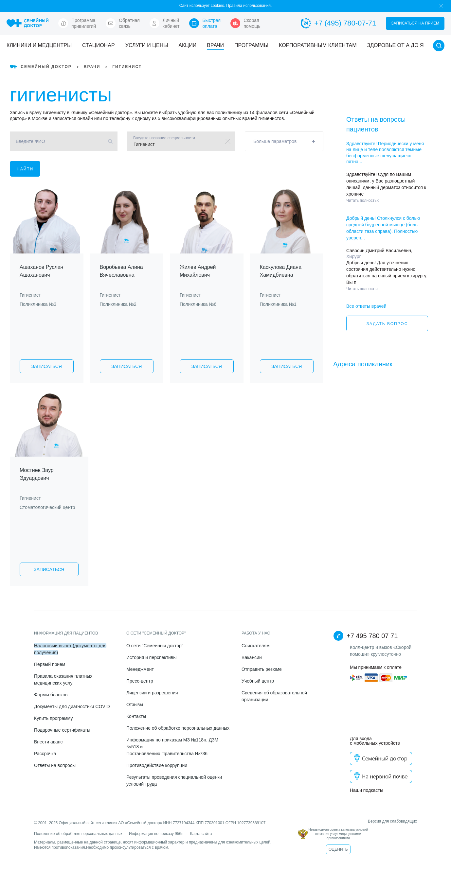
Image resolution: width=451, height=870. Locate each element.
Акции (187, 45)
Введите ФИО (30, 141)
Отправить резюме (262, 669)
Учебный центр (258, 681)
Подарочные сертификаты (62, 730)
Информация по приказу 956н (156, 833)
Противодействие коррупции (156, 765)
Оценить (338, 849)
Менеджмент (140, 669)
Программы (251, 45)
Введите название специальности (164, 138)
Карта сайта (201, 833)
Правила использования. (249, 5)
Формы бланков (50, 694)
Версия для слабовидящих (357, 821)
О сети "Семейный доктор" (154, 645)
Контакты (136, 716)
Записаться (46, 366)
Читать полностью (363, 200)
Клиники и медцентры (39, 45)
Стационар (98, 45)
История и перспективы (151, 657)
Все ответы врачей (366, 306)
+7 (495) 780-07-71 (338, 23)
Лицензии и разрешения (152, 692)
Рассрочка (45, 753)
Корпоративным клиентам (317, 45)
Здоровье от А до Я (395, 45)
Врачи (215, 45)
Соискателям (256, 645)
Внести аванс (48, 741)
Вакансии (252, 657)
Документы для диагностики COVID (72, 706)
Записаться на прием (415, 23)
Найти (25, 169)
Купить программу (53, 718)
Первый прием (49, 664)
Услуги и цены (146, 45)
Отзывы (134, 704)
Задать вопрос (387, 324)
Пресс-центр (139, 681)
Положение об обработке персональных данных (177, 728)
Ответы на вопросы (55, 765)
